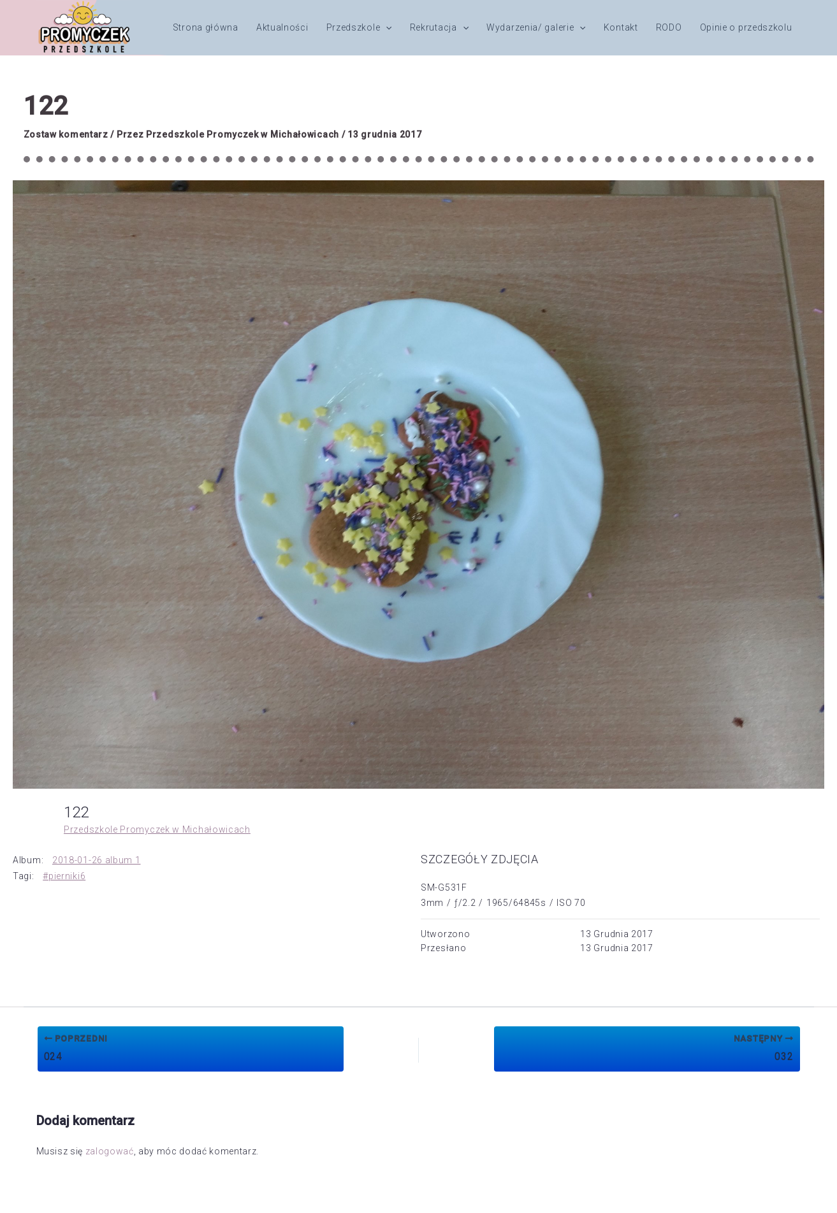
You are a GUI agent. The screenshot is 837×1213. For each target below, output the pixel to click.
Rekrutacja (439, 27)
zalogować (109, 1151)
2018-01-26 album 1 (96, 860)
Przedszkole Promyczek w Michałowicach (157, 829)
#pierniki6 (64, 876)
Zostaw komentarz (66, 134)
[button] (385, 27)
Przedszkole (359, 27)
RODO (669, 27)
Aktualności (282, 27)
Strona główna (205, 27)
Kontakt (621, 27)
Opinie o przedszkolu (746, 27)
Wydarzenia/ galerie (536, 27)
